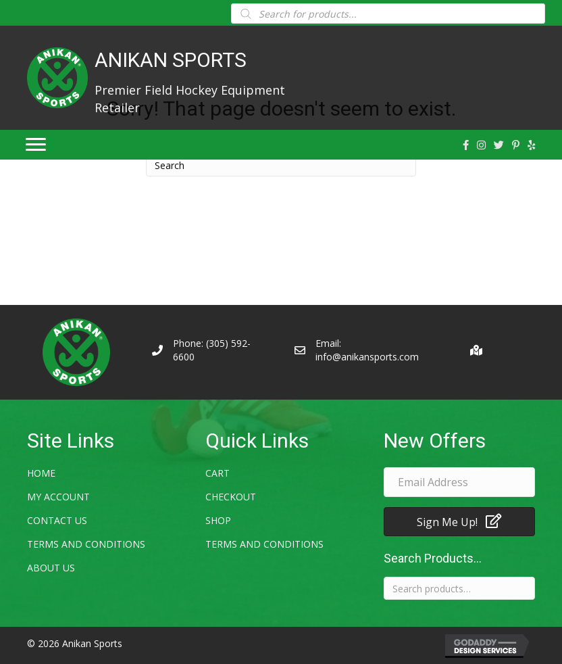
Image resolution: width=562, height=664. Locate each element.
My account (58, 496)
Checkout (230, 496)
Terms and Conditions (86, 544)
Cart (217, 473)
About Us (51, 567)
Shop (218, 520)
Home (41, 473)
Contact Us (57, 520)
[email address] (459, 482)
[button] (459, 521)
